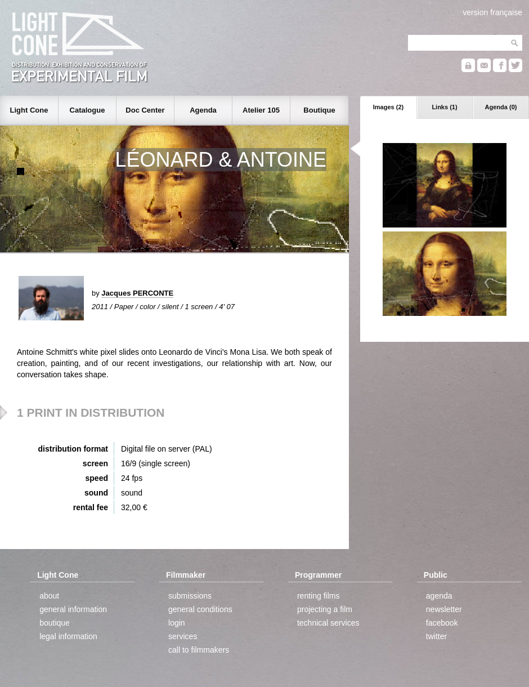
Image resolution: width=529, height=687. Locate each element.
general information (73, 609)
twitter (436, 636)
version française (492, 12)
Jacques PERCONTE (137, 293)
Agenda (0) (501, 107)
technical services (328, 622)
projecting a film (324, 609)
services (182, 636)
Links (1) (444, 107)
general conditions (200, 609)
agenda (439, 595)
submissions (190, 595)
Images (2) (388, 107)
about (49, 595)
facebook (442, 622)
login (176, 622)
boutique (54, 622)
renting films (318, 595)
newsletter (444, 609)
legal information (68, 636)
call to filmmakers (198, 649)
